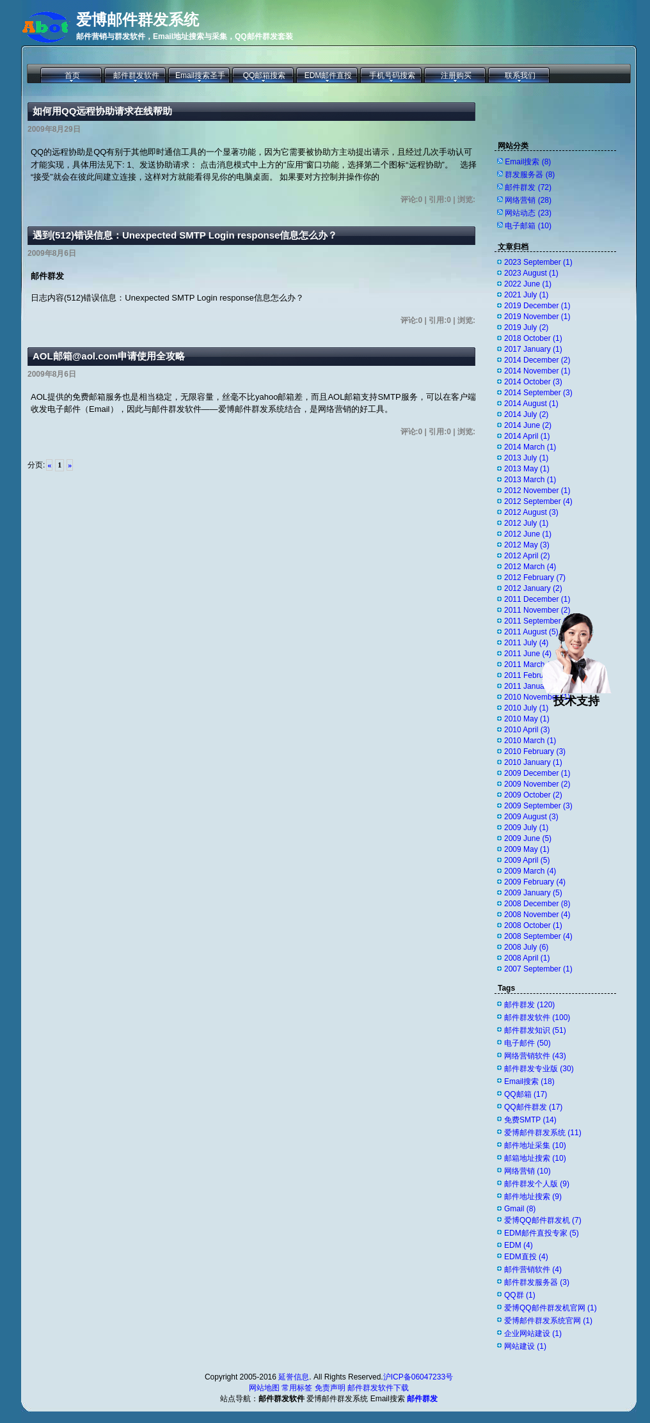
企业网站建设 (533, 1333)
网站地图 (264, 1387)
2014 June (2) (527, 425)
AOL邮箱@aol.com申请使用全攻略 (109, 355)
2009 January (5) (533, 892)
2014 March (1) (530, 447)
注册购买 (456, 75)
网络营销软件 (535, 1055)
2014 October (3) (533, 381)
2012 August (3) (531, 512)
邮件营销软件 (533, 1269)
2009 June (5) (527, 838)
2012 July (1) (526, 523)
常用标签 (296, 1387)
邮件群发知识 (535, 1030)
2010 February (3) (535, 751)
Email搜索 (528, 161)
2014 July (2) (526, 414)
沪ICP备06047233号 (418, 1376)
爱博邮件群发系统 (137, 19)
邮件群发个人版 (536, 1183)
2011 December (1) (537, 599)
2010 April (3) (527, 729)
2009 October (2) (533, 794)
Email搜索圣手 (200, 75)
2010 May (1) (527, 718)
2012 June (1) (527, 534)
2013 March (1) (530, 479)
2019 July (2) (526, 327)
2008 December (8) (537, 903)
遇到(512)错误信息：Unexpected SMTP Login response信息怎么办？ (185, 235)
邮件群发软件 (136, 75)
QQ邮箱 (525, 1094)
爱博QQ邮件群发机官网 (550, 1307)
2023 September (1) (538, 262)
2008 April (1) (527, 958)
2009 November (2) (537, 784)
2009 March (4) (530, 871)
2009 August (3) (531, 816)
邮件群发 (528, 187)
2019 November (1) (537, 316)
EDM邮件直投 (329, 75)
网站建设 (525, 1346)
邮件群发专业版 (539, 1068)
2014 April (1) (527, 436)
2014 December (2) (537, 360)
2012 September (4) (538, 501)
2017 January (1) (533, 349)
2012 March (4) (530, 566)
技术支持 (577, 695)
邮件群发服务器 (536, 1282)
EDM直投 (526, 1256)
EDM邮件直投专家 (541, 1233)
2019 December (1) (537, 305)
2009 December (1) (537, 773)
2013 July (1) (526, 457)
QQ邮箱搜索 (264, 75)
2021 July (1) (526, 294)
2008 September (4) (538, 936)
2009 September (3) (538, 805)
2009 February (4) (535, 881)
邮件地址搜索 (533, 1196)
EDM (518, 1245)
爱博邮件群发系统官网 (548, 1320)
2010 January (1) (533, 762)
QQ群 (519, 1295)
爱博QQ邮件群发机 (543, 1220)
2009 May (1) (527, 849)
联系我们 (520, 75)
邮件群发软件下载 (378, 1387)
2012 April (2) (527, 555)
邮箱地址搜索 (535, 1158)
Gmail (519, 1208)
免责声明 (330, 1387)
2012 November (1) (537, 490)
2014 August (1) (531, 403)
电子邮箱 (528, 225)
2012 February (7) (535, 577)
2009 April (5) (527, 860)
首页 (72, 75)
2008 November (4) (537, 914)
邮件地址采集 (535, 1145)
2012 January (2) (533, 588)
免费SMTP (530, 1119)
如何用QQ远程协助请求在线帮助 (102, 111)
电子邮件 (527, 1043)
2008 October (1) (533, 925)
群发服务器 (530, 174)
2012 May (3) (527, 544)
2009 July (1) (526, 827)
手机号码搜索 (392, 75)
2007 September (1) (538, 968)
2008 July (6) (526, 947)
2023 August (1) (531, 273)
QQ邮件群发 (533, 1107)
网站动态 (528, 212)
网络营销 (528, 200)
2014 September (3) (538, 392)
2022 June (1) (527, 283)
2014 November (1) (537, 370)
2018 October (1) (533, 338)
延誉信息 (293, 1376)
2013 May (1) (527, 468)
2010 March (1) (530, 740)
